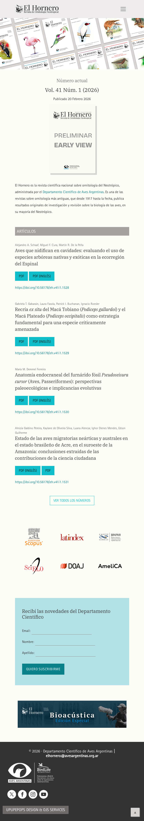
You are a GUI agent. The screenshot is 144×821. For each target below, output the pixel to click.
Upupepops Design (22, 810)
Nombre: (28, 642)
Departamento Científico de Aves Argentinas (73, 192)
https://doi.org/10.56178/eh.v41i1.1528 (42, 287)
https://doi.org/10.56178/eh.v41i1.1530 (42, 412)
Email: (26, 631)
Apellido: (28, 653)
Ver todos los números (72, 500)
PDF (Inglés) (42, 276)
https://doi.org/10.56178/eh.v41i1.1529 (42, 353)
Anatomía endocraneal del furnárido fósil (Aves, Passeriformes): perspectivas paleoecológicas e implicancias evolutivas (72, 381)
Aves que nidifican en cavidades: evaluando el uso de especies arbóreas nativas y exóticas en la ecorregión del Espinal (70, 257)
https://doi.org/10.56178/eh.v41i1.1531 (42, 482)
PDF (21, 276)
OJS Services (54, 810)
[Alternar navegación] (123, 9)
